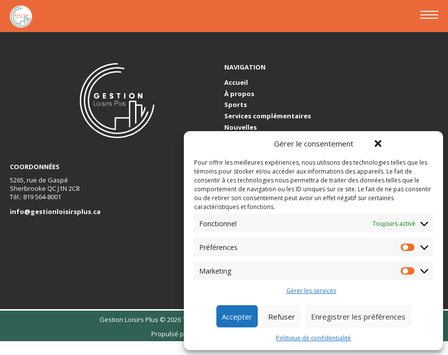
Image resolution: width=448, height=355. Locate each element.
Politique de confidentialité (313, 338)
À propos (239, 94)
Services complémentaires (267, 116)
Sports (235, 105)
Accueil (236, 82)
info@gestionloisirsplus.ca (55, 211)
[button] (378, 143)
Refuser (281, 316)
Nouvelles (240, 127)
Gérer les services (311, 291)
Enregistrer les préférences (358, 316)
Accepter (237, 316)
